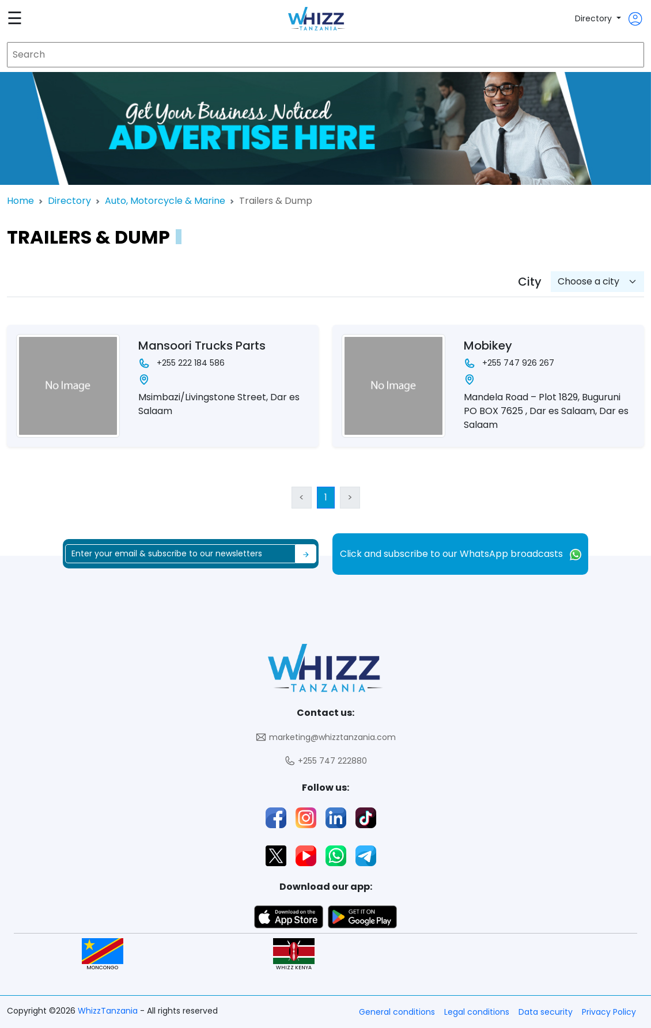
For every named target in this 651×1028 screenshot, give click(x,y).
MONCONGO (102, 954)
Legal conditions (476, 1012)
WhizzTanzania (109, 1010)
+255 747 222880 (325, 761)
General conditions (397, 1012)
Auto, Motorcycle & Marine (165, 200)
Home (20, 200)
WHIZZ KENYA (294, 954)
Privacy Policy (609, 1012)
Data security (545, 1012)
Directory (594, 18)
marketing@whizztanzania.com (325, 737)
